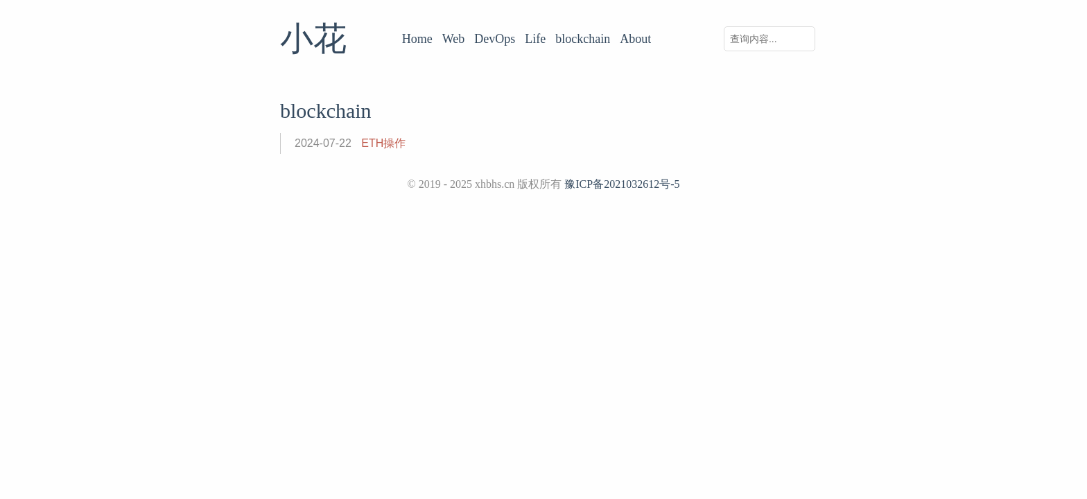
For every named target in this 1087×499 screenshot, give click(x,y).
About (635, 39)
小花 (313, 38)
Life (535, 39)
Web (453, 39)
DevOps (494, 39)
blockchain (582, 39)
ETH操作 (383, 143)
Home (417, 39)
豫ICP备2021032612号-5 (621, 184)
